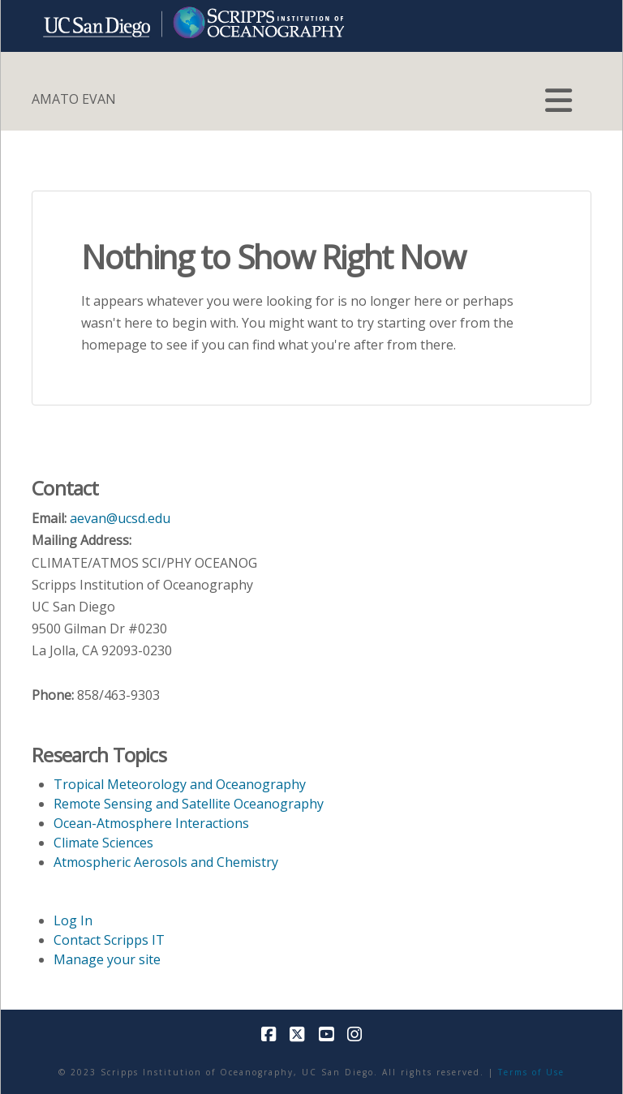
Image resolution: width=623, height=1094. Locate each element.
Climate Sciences (103, 843)
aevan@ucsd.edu (120, 518)
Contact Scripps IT (109, 940)
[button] (558, 101)
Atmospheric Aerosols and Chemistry (166, 862)
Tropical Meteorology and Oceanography (180, 784)
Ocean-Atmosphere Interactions (151, 823)
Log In (73, 920)
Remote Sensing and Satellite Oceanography (189, 804)
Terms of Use (531, 1072)
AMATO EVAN (74, 98)
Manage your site (107, 959)
